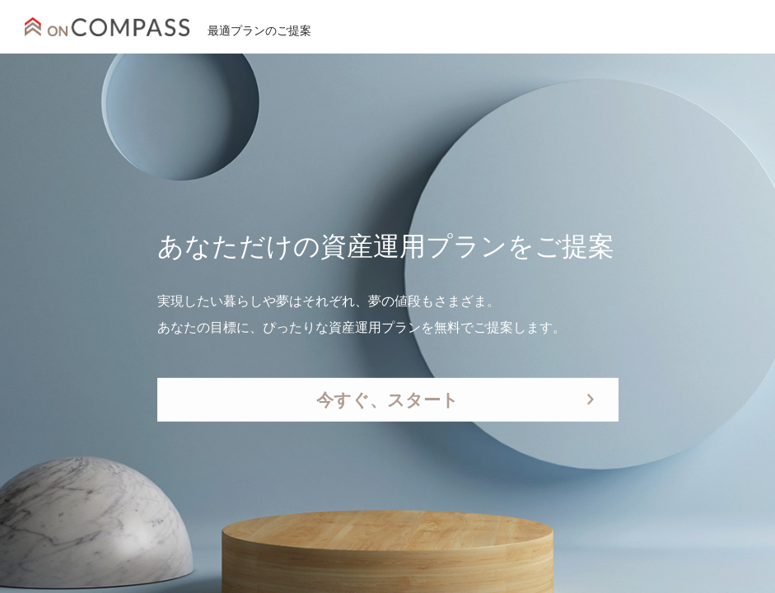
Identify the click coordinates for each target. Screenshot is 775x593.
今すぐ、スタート (387, 399)
